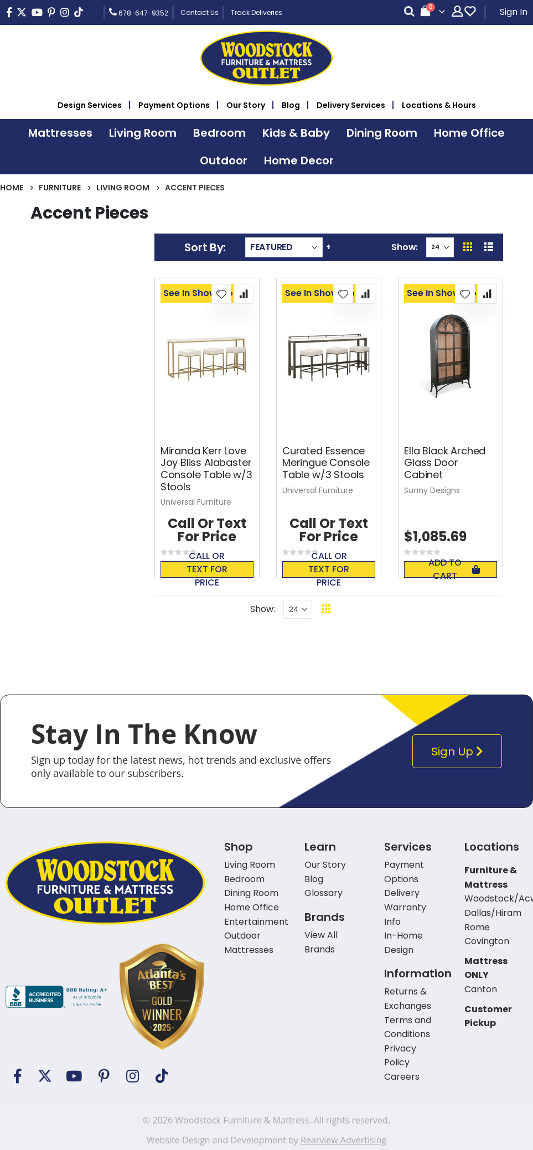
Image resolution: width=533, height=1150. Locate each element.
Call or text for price (207, 569)
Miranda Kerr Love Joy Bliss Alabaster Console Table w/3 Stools (206, 469)
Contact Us (199, 12)
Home (11, 187)
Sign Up (459, 751)
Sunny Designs (432, 490)
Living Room (122, 187)
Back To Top (394, 609)
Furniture (60, 187)
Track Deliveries (256, 12)
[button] (221, 294)
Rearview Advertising (343, 1140)
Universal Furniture (196, 501)
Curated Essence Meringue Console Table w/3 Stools (326, 463)
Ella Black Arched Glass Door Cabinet (444, 463)
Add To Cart (454, 569)
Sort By (203, 247)
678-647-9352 (138, 12)
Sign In (513, 12)
